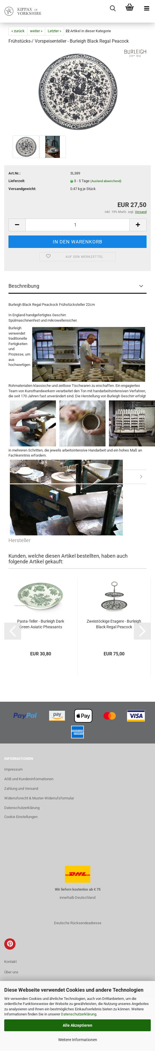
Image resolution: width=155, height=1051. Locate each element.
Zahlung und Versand (21, 788)
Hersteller (77, 477)
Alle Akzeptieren (77, 1025)
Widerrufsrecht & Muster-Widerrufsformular (39, 798)
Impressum (13, 769)
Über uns (11, 972)
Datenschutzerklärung (78, 1014)
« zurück (18, 31)
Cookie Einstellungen (21, 817)
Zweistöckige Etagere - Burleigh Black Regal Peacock (114, 624)
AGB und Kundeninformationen (28, 779)
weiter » (36, 31)
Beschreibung (23, 286)
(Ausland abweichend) (105, 181)
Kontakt (10, 962)
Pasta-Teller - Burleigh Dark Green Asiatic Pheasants (40, 624)
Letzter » (54, 31)
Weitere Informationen (77, 1039)
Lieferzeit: (16, 181)
